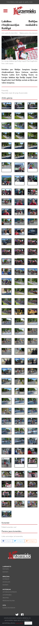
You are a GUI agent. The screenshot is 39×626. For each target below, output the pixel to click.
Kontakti (5, 572)
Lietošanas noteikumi (10, 592)
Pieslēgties (7, 541)
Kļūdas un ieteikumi (9, 608)
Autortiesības (7, 595)
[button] (5, 10)
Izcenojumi (6, 582)
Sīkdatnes (6, 597)
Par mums (6, 569)
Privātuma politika (9, 600)
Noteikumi (6, 579)
